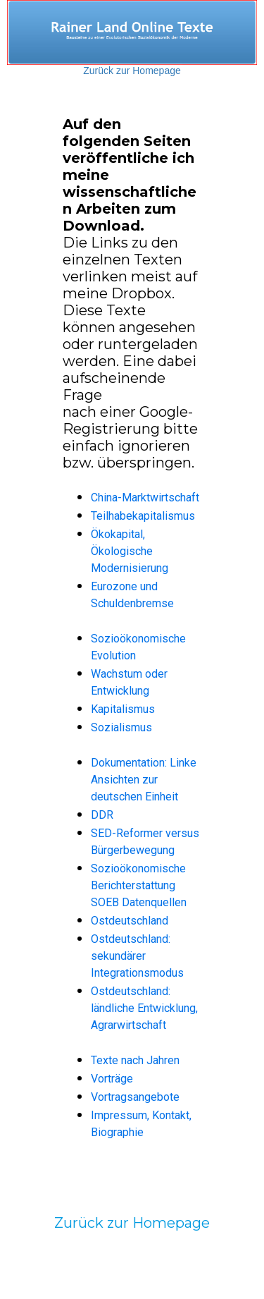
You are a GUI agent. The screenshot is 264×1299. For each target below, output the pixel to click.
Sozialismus (121, 727)
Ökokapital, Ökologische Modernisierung (129, 551)
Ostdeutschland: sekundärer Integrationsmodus (137, 956)
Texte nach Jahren (135, 1060)
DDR (102, 815)
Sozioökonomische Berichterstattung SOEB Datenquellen (139, 885)
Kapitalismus (123, 709)
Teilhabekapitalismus (143, 516)
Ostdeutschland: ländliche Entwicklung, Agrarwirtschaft (144, 1008)
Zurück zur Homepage (132, 70)
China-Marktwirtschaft (145, 497)
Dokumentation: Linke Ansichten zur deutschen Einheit (143, 779)
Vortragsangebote (135, 1097)
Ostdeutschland (129, 920)
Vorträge (112, 1078)
